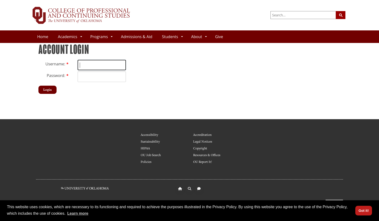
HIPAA (145, 148)
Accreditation (202, 134)
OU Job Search (151, 155)
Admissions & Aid (136, 36)
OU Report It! (202, 161)
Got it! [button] (363, 211)
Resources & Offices (206, 155)
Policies (146, 161)
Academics (70, 36)
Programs (101, 36)
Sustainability (150, 141)
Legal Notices (202, 141)
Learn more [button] (77, 213)
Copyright (200, 148)
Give (219, 36)
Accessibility (149, 134)
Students (172, 36)
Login (47, 89)
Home (42, 36)
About (199, 36)
